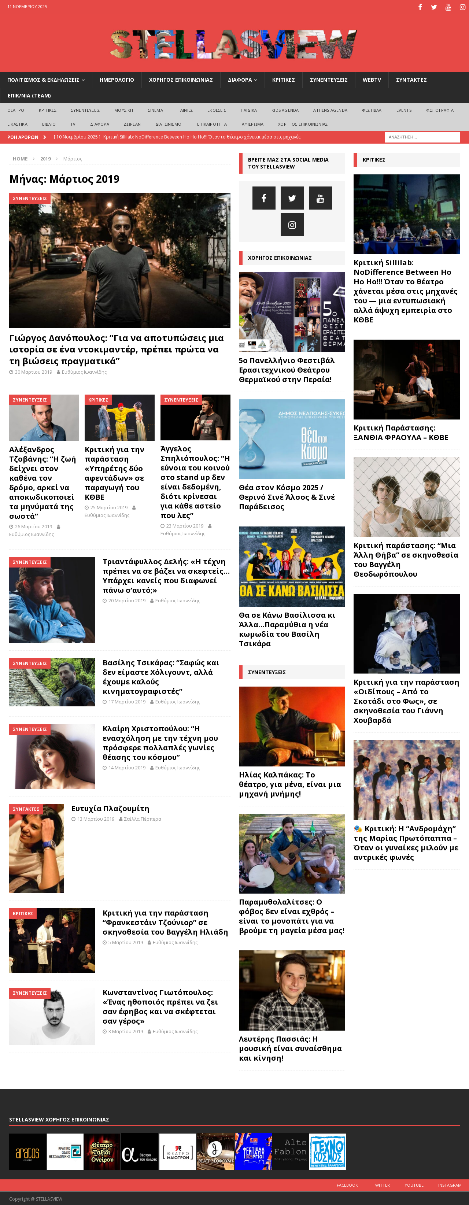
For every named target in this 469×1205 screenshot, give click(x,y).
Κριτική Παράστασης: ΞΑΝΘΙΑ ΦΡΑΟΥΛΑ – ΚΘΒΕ (401, 431)
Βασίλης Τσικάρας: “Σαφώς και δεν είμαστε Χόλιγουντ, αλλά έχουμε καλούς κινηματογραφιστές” (161, 676)
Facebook (347, 1184)
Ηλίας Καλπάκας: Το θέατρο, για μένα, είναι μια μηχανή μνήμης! (290, 783)
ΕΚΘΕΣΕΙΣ (216, 109)
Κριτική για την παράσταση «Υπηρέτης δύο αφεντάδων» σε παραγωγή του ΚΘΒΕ (114, 472)
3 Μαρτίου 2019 (125, 1030)
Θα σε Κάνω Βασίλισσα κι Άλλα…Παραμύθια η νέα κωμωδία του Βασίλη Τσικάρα (287, 628)
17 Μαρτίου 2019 (126, 700)
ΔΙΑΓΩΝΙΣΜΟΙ (168, 123)
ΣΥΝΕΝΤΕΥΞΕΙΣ (329, 78)
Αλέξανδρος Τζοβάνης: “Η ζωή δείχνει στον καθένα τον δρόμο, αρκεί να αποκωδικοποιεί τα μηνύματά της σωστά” (42, 481)
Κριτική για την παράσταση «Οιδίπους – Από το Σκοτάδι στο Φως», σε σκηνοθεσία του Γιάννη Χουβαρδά (406, 700)
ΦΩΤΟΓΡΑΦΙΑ (440, 109)
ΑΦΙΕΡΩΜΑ (253, 123)
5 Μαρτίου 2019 (125, 941)
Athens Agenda (330, 109)
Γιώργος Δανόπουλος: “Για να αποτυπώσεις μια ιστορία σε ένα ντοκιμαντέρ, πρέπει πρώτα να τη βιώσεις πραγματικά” (116, 347)
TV (72, 123)
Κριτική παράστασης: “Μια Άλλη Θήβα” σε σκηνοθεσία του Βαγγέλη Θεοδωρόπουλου (406, 558)
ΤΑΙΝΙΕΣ (185, 109)
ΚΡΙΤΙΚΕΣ (283, 78)
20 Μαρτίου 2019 (126, 599)
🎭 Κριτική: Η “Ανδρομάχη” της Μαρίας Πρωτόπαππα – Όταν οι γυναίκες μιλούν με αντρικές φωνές (406, 842)
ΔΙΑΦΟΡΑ (240, 78)
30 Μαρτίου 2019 (33, 370)
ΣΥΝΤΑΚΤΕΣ (411, 78)
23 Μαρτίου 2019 (184, 524)
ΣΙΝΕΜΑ (155, 109)
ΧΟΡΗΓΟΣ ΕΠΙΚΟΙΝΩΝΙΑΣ (181, 78)
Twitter (381, 1184)
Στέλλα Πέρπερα (142, 817)
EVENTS (403, 109)
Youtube (414, 1184)
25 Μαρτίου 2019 (109, 506)
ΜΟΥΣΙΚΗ (123, 109)
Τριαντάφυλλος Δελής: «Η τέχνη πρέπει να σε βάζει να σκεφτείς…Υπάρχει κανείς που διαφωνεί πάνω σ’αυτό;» (166, 574)
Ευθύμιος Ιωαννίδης (84, 370)
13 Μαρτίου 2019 (95, 817)
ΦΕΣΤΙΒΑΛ (372, 109)
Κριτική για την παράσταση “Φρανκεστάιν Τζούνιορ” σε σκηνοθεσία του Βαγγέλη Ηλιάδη (165, 921)
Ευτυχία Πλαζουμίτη (110, 807)
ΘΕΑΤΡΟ (15, 109)
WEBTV (372, 78)
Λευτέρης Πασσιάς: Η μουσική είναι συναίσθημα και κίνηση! (290, 1047)
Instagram (450, 1184)
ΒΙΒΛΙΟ (49, 123)
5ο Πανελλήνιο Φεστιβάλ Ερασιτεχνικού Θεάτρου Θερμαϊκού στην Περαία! (287, 368)
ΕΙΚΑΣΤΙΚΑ (17, 123)
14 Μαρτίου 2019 (126, 767)
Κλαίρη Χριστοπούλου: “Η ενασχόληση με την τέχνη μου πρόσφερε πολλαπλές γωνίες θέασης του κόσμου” (160, 742)
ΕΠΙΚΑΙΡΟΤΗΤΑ (212, 123)
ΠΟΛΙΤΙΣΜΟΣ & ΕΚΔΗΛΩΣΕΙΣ (43, 78)
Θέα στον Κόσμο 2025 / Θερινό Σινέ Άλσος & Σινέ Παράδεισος (287, 496)
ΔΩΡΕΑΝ (132, 123)
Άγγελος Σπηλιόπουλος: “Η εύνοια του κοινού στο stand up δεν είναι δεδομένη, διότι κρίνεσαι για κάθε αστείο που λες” (195, 481)
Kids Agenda (285, 109)
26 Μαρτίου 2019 (33, 525)
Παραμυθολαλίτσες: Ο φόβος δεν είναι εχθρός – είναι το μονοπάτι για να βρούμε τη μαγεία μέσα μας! (291, 915)
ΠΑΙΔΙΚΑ (249, 109)
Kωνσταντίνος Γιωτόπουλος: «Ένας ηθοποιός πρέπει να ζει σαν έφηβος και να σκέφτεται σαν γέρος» (160, 1006)
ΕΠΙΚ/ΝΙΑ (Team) (29, 94)
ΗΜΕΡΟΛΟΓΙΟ (117, 78)
